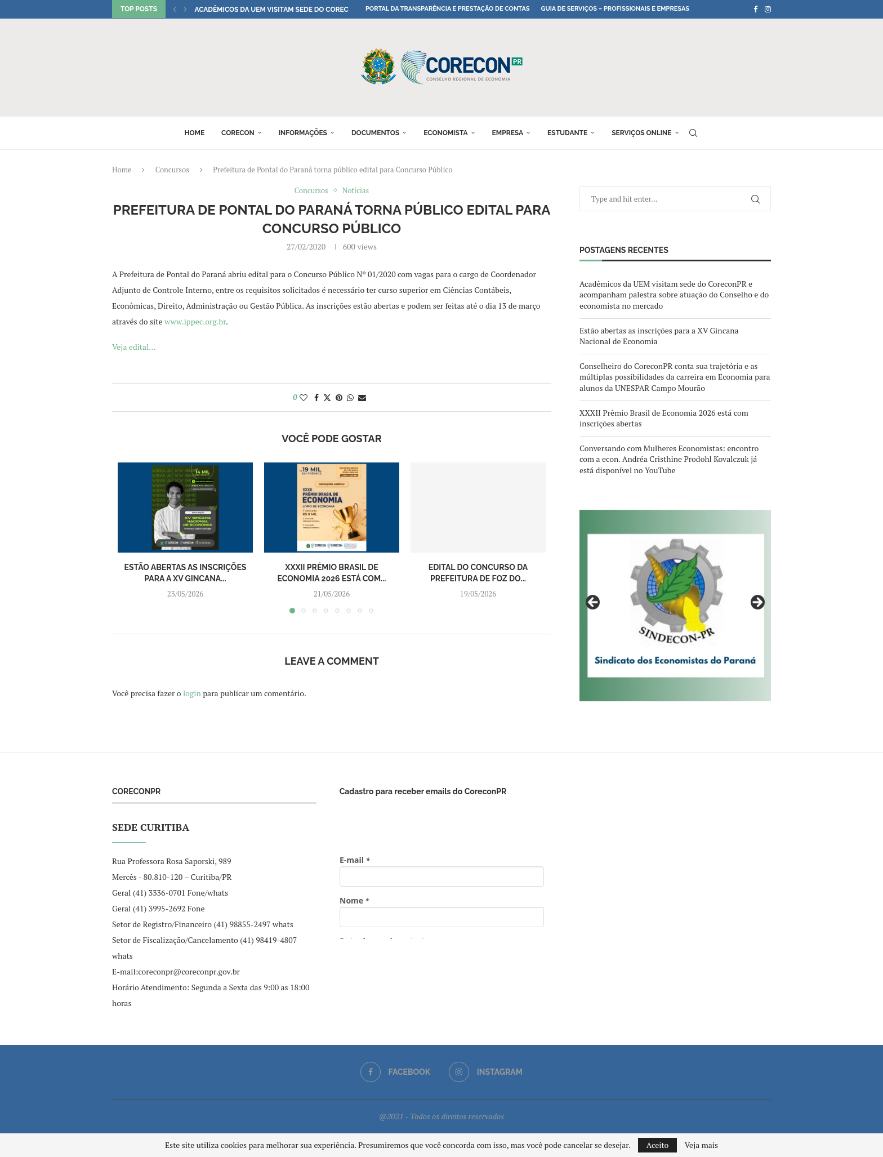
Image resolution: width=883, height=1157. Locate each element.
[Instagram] (768, 9)
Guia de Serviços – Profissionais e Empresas (615, 8)
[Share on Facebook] (316, 397)
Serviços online (641, 133)
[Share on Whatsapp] (350, 397)
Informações (303, 133)
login (192, 693)
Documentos (375, 133)
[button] (174, 9)
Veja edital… (134, 346)
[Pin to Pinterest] (339, 397)
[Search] (693, 133)
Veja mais (701, 1145)
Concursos (172, 169)
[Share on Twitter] (327, 397)
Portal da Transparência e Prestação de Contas (447, 8)
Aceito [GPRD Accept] (657, 1145)
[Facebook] (755, 9)
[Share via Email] (362, 397)
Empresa (508, 133)
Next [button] (756, 602)
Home (194, 133)
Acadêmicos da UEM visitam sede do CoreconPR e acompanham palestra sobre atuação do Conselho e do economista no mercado (674, 294)
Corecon (238, 133)
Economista (445, 133)
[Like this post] (303, 397)
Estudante (567, 133)
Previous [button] (593, 602)
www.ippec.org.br (195, 321)
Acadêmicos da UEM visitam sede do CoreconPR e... (285, 10)
